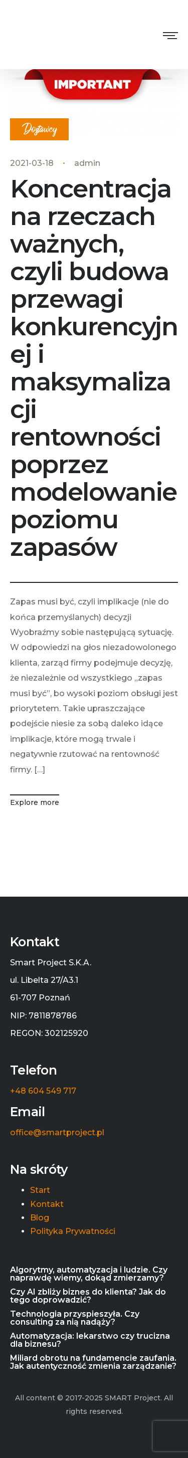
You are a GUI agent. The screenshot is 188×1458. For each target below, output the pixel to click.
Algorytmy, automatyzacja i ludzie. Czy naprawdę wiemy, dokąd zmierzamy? (88, 1274)
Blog (39, 1218)
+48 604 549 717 (43, 1091)
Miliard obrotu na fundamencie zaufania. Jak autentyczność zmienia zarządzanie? (93, 1362)
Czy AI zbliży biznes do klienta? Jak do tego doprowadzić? (88, 1296)
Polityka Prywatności (72, 1231)
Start (40, 1190)
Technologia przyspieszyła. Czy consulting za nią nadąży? (74, 1318)
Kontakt (47, 1204)
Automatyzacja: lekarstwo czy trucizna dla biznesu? (90, 1340)
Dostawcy (39, 129)
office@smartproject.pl (57, 1133)
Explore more (34, 802)
